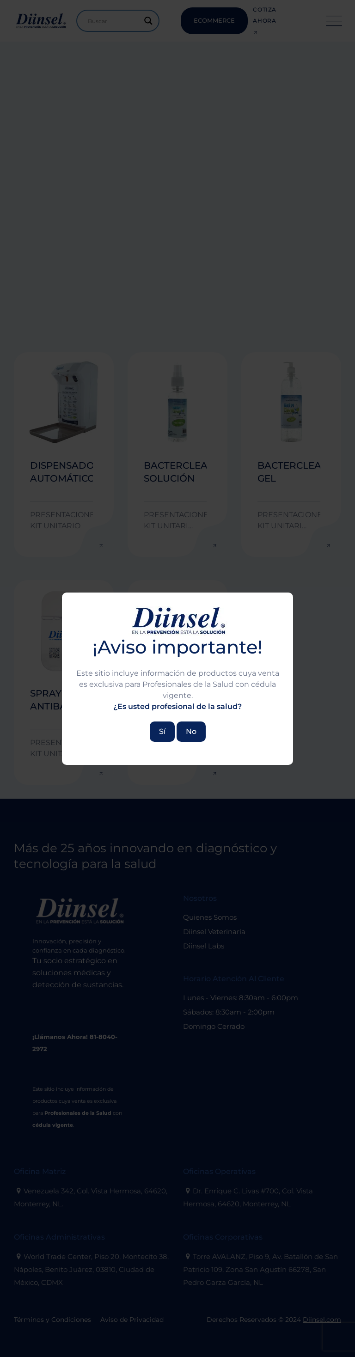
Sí (162, 731)
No (191, 731)
